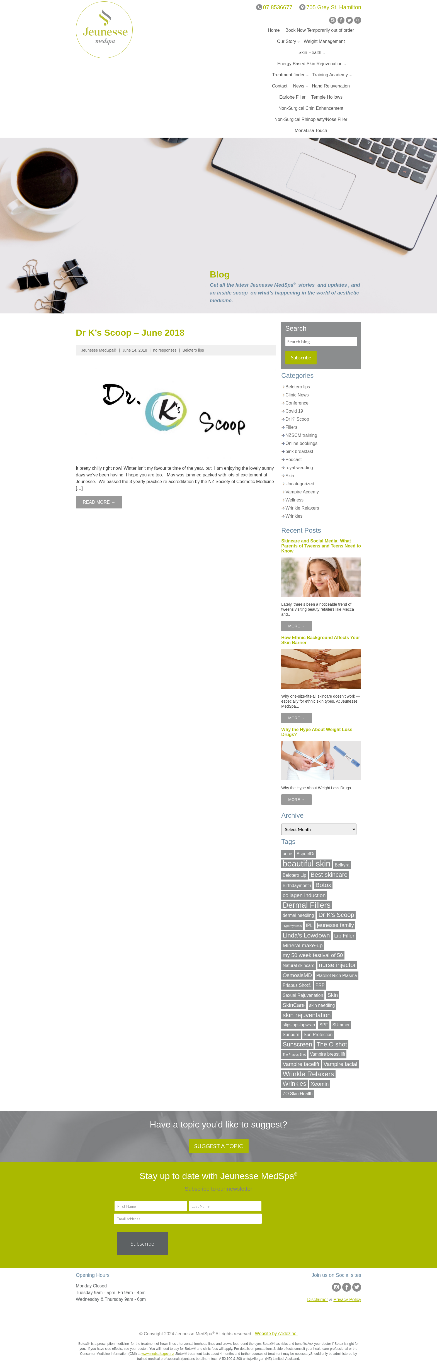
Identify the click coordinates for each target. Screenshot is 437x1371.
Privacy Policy (347, 1299)
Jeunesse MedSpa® (98, 350)
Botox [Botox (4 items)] (323, 884)
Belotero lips (193, 350)
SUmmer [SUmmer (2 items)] (340, 1024)
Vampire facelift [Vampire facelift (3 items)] (301, 1064)
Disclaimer (317, 1299)
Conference (297, 403)
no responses (164, 350)
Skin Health (309, 52)
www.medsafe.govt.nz (157, 1354)
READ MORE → (99, 502)
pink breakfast (299, 451)
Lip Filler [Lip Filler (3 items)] (344, 936)
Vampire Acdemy (302, 492)
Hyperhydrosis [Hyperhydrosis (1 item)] (292, 925)
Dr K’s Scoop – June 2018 (130, 333)
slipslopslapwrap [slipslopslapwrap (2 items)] (299, 1024)
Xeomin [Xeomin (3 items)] (319, 1084)
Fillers (291, 427)
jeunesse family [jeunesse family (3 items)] (335, 925)
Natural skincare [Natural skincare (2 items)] (298, 965)
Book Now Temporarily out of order (319, 30)
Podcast (293, 459)
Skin (289, 475)
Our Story (286, 41)
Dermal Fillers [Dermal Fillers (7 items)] (307, 905)
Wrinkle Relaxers (302, 508)
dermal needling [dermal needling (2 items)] (298, 915)
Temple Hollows (327, 97)
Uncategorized (299, 483)
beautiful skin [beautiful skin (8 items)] (306, 863)
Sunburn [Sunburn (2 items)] (291, 1034)
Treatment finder (288, 74)
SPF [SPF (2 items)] (323, 1024)
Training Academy (330, 74)
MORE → (296, 626)
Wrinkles (293, 516)
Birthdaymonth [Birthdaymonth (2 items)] (297, 885)
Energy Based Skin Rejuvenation (310, 63)
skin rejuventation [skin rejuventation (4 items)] (307, 1015)
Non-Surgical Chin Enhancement (310, 108)
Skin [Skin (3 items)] (332, 995)
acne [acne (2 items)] (287, 853)
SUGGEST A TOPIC (218, 1146)
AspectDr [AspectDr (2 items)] (306, 853)
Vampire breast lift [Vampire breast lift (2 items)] (327, 1054)
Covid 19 (294, 411)
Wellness (294, 500)
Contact (279, 86)
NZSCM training (301, 435)
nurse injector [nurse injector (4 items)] (337, 964)
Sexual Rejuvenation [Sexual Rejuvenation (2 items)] (303, 995)
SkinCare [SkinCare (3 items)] (294, 1005)
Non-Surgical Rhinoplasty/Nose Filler (311, 119)
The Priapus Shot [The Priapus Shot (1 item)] (294, 1054)
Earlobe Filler (292, 97)
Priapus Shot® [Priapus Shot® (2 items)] (297, 985)
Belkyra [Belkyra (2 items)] (342, 865)
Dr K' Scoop (297, 419)
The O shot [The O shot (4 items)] (332, 1044)
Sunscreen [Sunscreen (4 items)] (297, 1044)
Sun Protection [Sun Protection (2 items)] (318, 1034)
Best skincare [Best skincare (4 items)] (329, 874)
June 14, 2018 (134, 350)
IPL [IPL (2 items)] (309, 925)
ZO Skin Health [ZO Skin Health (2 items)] (297, 1093)
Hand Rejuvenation (331, 86)
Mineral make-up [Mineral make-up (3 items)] (302, 945)
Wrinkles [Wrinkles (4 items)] (294, 1083)
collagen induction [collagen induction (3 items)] (304, 895)
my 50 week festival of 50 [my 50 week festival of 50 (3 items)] (313, 955)
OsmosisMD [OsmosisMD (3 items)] (297, 975)
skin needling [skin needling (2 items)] (322, 1005)
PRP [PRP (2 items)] (320, 985)
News (298, 86)
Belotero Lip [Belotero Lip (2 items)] (294, 875)
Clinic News (297, 395)
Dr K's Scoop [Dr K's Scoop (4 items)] (336, 914)
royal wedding (299, 467)
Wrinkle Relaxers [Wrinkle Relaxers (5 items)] (308, 1074)
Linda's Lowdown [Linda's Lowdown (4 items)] (306, 935)
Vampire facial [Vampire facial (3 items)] (340, 1064)
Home (274, 30)
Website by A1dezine (276, 1333)
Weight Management (324, 41)
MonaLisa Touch (311, 130)
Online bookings (301, 443)
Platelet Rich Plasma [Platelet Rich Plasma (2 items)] (336, 975)
